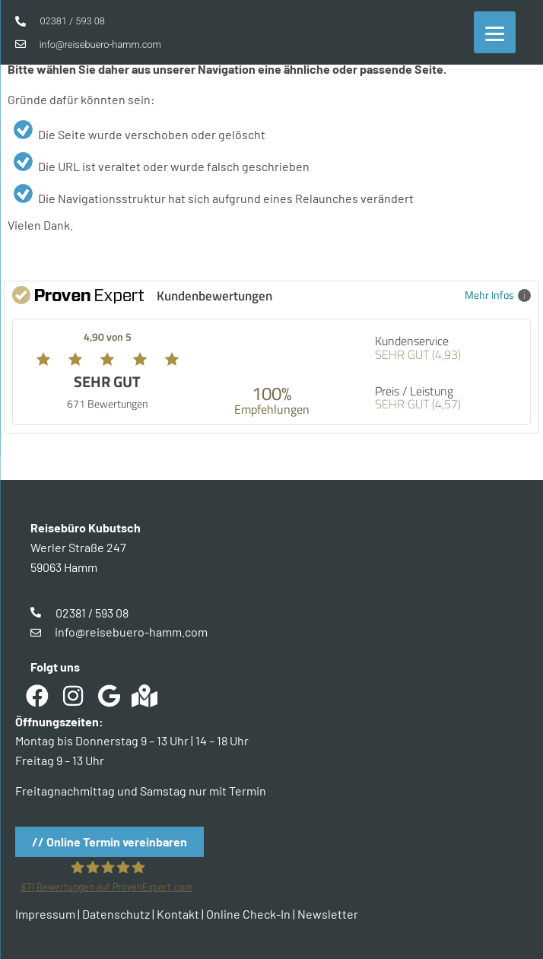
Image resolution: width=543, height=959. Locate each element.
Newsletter (327, 914)
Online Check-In (248, 914)
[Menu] (495, 32)
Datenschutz (116, 914)
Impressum (45, 914)
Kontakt (178, 914)
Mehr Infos (498, 294)
